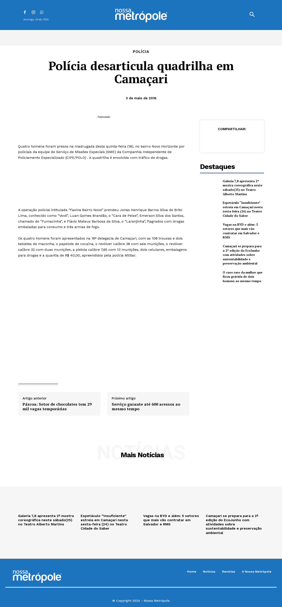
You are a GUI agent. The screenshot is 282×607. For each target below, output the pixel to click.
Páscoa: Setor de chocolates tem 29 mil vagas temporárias (57, 406)
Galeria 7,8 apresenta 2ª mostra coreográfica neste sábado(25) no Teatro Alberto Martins (242, 187)
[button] (252, 15)
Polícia (141, 52)
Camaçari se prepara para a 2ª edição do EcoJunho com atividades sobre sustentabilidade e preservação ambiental (242, 254)
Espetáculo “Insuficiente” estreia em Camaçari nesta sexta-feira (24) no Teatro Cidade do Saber (243, 209)
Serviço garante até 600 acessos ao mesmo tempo (146, 406)
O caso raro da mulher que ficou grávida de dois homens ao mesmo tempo (242, 276)
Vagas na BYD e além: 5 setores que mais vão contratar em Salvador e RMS (241, 231)
